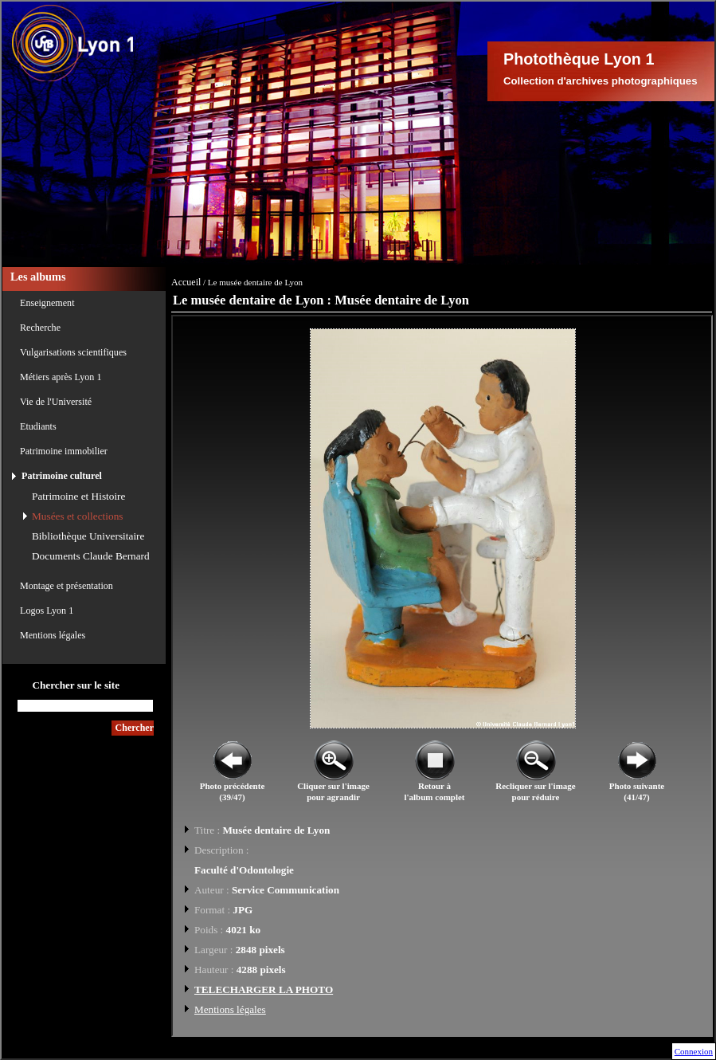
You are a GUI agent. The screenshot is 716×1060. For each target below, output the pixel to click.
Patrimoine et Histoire (78, 496)
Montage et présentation (66, 585)
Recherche (40, 327)
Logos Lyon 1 (46, 610)
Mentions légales (52, 635)
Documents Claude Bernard (91, 556)
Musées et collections (77, 516)
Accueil (186, 282)
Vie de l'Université (56, 401)
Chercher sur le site (75, 685)
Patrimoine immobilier (64, 451)
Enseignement (47, 302)
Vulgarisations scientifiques (73, 352)
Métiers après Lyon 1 (60, 377)
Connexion (694, 1051)
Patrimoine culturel (62, 475)
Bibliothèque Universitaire (88, 536)
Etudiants (38, 426)
